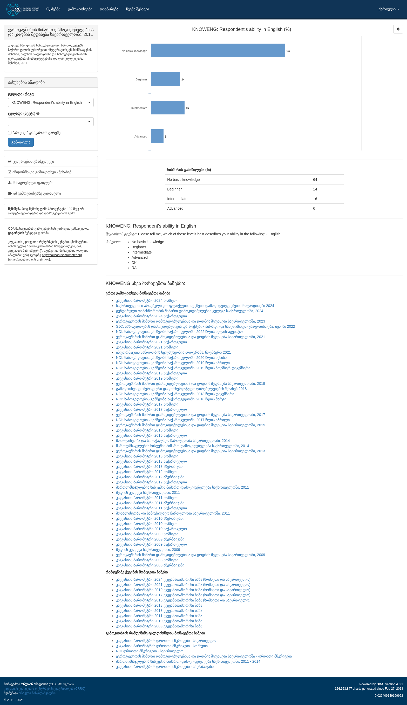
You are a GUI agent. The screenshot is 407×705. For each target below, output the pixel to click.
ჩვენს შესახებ (137, 9)
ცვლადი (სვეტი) (21, 113)
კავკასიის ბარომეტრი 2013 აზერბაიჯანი (150, 466)
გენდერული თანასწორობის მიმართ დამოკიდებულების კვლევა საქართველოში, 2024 (189, 311)
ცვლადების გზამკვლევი (31, 161)
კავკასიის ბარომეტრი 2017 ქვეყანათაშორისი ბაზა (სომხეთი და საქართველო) (183, 595)
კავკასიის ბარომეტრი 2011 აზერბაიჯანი (150, 503)
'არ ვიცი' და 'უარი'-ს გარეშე (34, 133)
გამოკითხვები (80, 9)
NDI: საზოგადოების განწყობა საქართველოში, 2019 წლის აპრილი (173, 363)
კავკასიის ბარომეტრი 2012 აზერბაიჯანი (150, 477)
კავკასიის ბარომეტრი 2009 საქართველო (151, 544)
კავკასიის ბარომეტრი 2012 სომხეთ (146, 472)
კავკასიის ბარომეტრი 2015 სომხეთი (147, 430)
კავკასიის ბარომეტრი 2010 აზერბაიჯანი (150, 518)
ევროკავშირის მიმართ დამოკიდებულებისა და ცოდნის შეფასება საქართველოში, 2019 (190, 383)
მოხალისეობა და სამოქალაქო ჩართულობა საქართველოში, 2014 (173, 441)
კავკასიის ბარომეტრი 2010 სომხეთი (147, 524)
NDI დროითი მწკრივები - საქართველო (149, 651)
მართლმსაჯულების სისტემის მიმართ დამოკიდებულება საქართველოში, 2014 (182, 446)
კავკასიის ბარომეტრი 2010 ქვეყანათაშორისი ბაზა (159, 621)
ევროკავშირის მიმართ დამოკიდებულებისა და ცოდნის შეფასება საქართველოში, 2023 (190, 321)
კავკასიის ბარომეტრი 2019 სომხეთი (147, 378)
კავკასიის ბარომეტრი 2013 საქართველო (151, 461)
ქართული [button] (389, 9)
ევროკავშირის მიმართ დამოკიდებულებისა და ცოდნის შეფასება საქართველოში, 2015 (190, 425)
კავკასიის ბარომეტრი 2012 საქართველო (151, 482)
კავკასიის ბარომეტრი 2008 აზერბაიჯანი (150, 565)
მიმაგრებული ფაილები (30, 183)
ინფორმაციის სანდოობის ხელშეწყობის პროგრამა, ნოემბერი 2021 (173, 352)
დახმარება (109, 9)
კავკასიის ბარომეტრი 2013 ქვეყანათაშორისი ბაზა (159, 605)
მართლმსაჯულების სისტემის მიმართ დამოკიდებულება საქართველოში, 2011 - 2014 (188, 661)
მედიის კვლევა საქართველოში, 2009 (148, 549)
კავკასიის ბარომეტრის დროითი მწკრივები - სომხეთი (162, 646)
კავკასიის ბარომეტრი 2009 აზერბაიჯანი (150, 539)
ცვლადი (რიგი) (21, 94)
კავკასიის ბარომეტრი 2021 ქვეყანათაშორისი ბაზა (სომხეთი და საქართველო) (183, 585)
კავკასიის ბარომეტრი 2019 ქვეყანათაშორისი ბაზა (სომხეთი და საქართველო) (183, 590)
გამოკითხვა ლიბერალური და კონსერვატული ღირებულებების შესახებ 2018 (181, 389)
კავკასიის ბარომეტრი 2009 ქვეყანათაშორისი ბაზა (159, 626)
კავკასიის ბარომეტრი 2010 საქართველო (151, 529)
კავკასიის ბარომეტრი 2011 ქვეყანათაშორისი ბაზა (159, 616)
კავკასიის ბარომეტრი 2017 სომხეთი (147, 404)
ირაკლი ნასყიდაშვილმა (37, 693)
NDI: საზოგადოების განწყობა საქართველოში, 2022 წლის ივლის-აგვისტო (179, 332)
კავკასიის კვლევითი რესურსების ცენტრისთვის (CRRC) (44, 688)
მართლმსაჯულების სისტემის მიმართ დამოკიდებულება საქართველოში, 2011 (182, 487)
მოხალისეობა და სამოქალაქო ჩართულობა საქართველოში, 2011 (173, 513)
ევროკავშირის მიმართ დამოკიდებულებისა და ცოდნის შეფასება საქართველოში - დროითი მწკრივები (204, 656)
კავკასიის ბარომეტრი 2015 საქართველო (151, 435)
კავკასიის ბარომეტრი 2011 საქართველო (151, 508)
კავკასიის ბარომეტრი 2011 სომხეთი (147, 498)
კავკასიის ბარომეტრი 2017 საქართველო (151, 409)
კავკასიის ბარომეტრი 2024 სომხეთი (147, 300)
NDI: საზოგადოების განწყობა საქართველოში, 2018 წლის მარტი (171, 399)
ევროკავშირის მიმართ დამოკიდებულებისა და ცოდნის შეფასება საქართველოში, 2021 (190, 337)
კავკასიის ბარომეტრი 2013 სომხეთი (147, 456)
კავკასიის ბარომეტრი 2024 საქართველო (151, 316)
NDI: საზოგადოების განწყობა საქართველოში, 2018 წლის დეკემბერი (175, 394)
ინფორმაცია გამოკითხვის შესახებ (39, 172)
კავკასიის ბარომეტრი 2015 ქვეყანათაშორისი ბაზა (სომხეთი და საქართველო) (183, 600)
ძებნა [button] (53, 9)
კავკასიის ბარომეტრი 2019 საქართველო (151, 373)
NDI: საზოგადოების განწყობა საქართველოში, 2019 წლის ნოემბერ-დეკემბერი (183, 368)
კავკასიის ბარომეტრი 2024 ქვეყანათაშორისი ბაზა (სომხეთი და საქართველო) (183, 579)
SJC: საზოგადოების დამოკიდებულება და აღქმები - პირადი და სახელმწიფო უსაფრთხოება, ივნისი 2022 (205, 326)
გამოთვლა (20, 142)
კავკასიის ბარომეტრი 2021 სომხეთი (147, 347)
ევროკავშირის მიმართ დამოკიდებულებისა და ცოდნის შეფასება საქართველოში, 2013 (190, 451)
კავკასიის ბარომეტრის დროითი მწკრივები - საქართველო (166, 641)
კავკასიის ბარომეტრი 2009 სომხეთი (147, 534)
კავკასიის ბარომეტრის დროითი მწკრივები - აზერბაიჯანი (165, 667)
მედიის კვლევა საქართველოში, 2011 (148, 492)
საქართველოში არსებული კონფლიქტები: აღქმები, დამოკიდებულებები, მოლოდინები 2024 (195, 306)
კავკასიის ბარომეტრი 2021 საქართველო (151, 342)
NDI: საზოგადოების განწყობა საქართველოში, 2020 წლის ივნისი (171, 357)
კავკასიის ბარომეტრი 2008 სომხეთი (147, 560)
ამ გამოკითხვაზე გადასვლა (34, 193)
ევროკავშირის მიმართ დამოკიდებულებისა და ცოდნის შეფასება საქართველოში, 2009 (190, 555)
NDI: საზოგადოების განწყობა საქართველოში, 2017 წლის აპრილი (173, 420)
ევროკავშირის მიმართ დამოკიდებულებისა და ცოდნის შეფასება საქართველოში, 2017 (190, 415)
